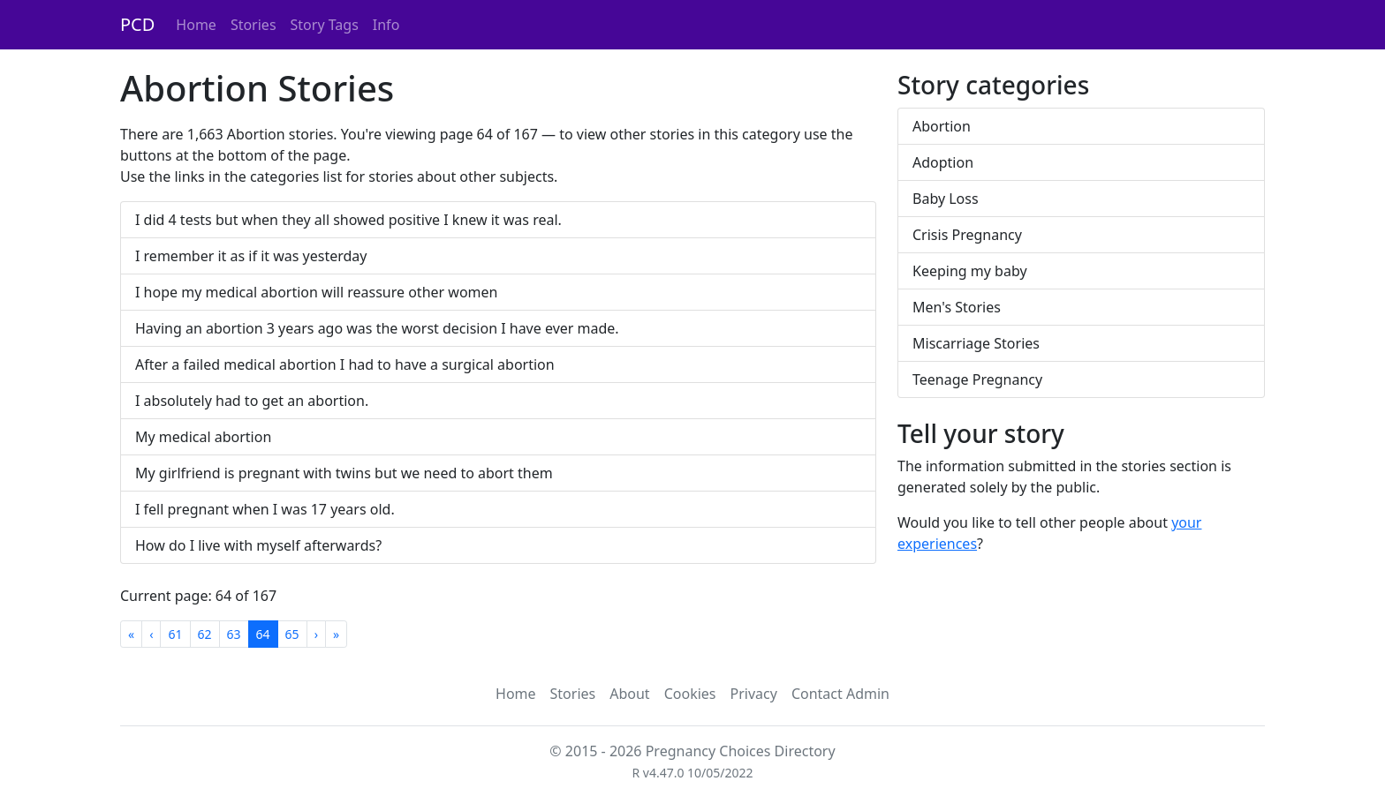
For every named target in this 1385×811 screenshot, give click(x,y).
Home (196, 24)
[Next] (316, 634)
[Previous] (151, 634)
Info (386, 24)
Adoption (942, 162)
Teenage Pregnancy (977, 379)
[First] (131, 634)
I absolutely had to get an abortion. (251, 400)
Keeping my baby (969, 271)
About (629, 693)
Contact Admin (840, 693)
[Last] (336, 634)
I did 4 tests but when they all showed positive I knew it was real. (348, 219)
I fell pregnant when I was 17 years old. (265, 509)
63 (234, 634)
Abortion (941, 126)
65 (292, 634)
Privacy (753, 693)
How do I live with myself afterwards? (258, 545)
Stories (253, 24)
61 (175, 634)
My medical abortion (203, 437)
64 (263, 634)
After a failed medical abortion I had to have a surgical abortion (345, 364)
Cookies (690, 693)
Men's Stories (956, 307)
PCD (137, 24)
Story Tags (325, 24)
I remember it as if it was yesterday (251, 256)
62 (205, 634)
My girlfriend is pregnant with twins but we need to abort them (344, 473)
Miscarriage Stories (976, 343)
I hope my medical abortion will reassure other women (316, 292)
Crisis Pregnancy (967, 234)
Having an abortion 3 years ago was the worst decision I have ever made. (377, 328)
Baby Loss (945, 198)
